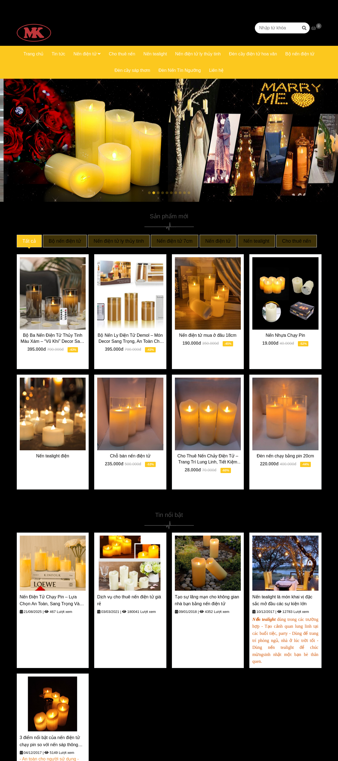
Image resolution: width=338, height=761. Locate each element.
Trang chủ (33, 54)
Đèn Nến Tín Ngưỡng (179, 70)
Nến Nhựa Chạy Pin (285, 335)
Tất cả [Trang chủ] (29, 241)
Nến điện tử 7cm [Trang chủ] (174, 241)
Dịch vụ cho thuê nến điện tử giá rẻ (129, 600)
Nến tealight (155, 54)
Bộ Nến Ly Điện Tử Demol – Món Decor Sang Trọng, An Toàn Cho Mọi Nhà (130, 338)
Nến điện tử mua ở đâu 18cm (207, 335)
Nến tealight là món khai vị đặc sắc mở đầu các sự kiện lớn (282, 600)
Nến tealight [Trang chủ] (256, 241)
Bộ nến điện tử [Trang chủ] (65, 241)
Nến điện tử (87, 54)
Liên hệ (216, 70)
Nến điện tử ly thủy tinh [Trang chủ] (119, 241)
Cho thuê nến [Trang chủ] (296, 241)
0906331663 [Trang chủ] (80, 5)
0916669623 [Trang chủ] (51, 5)
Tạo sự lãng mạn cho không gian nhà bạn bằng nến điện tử (207, 600)
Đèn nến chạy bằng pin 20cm (285, 456)
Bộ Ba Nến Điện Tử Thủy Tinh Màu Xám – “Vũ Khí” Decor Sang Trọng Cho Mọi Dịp (53, 338)
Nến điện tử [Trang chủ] (218, 241)
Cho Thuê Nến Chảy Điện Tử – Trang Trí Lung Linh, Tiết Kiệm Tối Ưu (207, 459)
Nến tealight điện (52, 456)
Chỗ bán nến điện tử (130, 456)
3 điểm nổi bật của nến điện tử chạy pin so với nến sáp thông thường (50, 741)
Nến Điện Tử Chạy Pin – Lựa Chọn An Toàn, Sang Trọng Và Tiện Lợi (50, 601)
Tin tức (58, 54)
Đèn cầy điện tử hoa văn (253, 54)
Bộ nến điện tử (300, 54)
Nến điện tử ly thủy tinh (198, 54)
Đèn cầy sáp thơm (132, 70)
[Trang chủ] (34, 28)
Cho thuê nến (122, 54)
